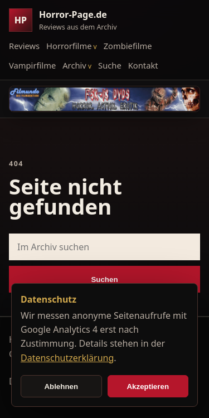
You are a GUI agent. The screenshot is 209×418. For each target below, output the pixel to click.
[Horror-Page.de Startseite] (67, 20)
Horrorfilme (68, 45)
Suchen (104, 279)
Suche (109, 65)
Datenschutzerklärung (67, 358)
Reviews (24, 45)
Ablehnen (61, 386)
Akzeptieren (148, 386)
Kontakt (143, 65)
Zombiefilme (128, 45)
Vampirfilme (32, 65)
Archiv (74, 65)
